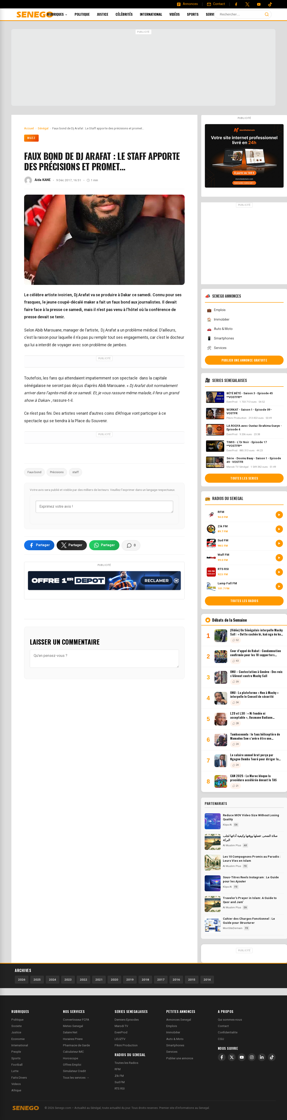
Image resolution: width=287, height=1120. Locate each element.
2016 (176, 979)
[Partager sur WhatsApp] (104, 545)
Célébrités (130, 14)
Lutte (14, 1071)
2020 (114, 979)
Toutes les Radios (126, 1063)
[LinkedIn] (262, 1057)
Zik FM (119, 1075)
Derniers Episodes (127, 1019)
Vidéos (181, 14)
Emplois (216, 310)
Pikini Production (126, 1045)
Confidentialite (227, 1032)
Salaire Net (70, 1032)
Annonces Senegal (178, 1019)
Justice (108, 14)
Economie (18, 1039)
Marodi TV (121, 1026)
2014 (207, 979)
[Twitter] (247, 4)
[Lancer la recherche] (267, 14)
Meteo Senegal (73, 1026)
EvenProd (121, 1032)
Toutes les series (244, 478)
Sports (199, 14)
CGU (221, 1039)
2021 (99, 979)
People (16, 1051)
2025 (37, 979)
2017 (160, 979)
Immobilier (218, 319)
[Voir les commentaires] (131, 545)
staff (75, 472)
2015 (191, 979)
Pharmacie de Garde (76, 1045)
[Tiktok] (270, 4)
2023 (68, 979)
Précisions (57, 472)
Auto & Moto (220, 329)
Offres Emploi (72, 1064)
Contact (223, 1026)
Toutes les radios (244, 600)
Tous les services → (76, 1077)
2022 (83, 979)
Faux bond (34, 472)
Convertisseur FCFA (76, 1019)
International (157, 14)
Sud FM (120, 1082)
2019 (129, 979)
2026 (21, 979)
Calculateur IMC (73, 1051)
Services (220, 14)
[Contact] (216, 4)
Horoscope (70, 1058)
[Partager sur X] (72, 545)
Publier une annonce (179, 1058)
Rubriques (63, 14)
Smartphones (220, 338)
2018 (145, 979)
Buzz (31, 138)
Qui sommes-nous (230, 1019)
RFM (118, 1069)
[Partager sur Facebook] (39, 545)
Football (17, 1064)
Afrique (16, 1090)
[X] (232, 1057)
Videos (16, 1084)
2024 (52, 979)
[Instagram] (252, 1057)
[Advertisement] (143, 68)
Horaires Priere (73, 1039)
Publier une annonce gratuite (244, 360)
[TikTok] (272, 1057)
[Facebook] (236, 4)
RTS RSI (120, 1088)
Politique (88, 14)
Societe (16, 1026)
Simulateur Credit (74, 1071)
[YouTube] (259, 4)
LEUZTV (120, 1039)
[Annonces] (187, 4)
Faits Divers (19, 1077)
